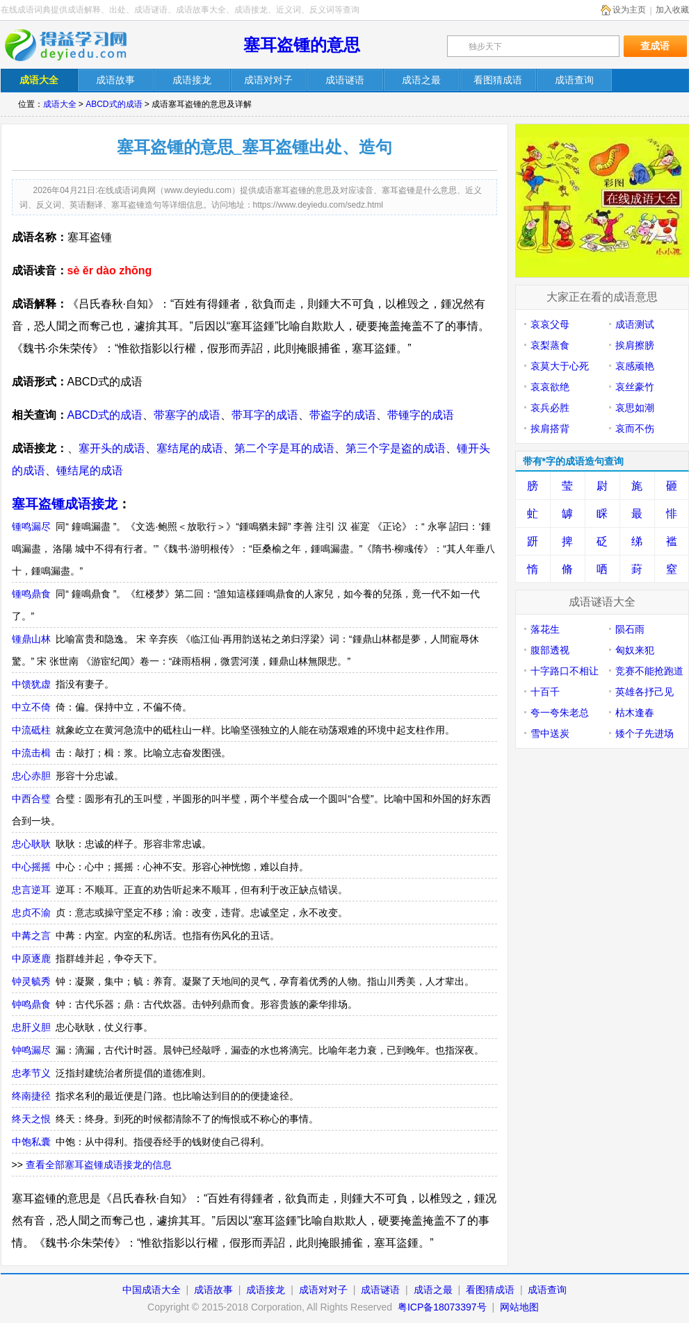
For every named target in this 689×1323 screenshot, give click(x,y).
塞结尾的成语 (189, 448)
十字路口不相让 (564, 670)
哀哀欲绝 (549, 386)
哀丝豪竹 (634, 386)
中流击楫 (31, 752)
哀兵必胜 (549, 407)
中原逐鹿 (31, 958)
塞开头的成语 (112, 448)
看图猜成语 (490, 1289)
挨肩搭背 (549, 428)
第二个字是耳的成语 (284, 448)
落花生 (545, 629)
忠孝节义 (31, 1073)
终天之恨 (31, 1118)
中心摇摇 (31, 866)
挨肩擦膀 (634, 345)
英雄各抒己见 (644, 691)
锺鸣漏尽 (31, 526)
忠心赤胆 (31, 775)
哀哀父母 (549, 324)
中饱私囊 (31, 1141)
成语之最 (433, 1289)
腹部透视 (549, 650)
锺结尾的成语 (89, 470)
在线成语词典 (75, 45)
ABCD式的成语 (114, 104)
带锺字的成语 (420, 415)
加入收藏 (672, 10)
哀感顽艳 (634, 366)
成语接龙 (265, 1289)
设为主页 (629, 10)
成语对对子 (323, 1289)
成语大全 (59, 104)
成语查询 (547, 1289)
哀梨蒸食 (549, 345)
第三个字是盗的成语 (396, 448)
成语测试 (634, 324)
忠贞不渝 (31, 912)
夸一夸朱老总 (559, 712)
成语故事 (213, 1289)
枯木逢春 (634, 712)
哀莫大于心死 (559, 366)
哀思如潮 (634, 407)
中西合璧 (31, 798)
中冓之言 (31, 935)
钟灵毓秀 (31, 981)
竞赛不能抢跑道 (649, 670)
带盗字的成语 (342, 415)
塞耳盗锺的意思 (301, 44)
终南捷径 (31, 1095)
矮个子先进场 (644, 733)
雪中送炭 (549, 733)
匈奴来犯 (634, 650)
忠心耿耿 (31, 843)
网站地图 (519, 1307)
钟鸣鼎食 (31, 1004)
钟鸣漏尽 (31, 1050)
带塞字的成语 (187, 415)
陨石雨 (630, 629)
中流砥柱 (31, 729)
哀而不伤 (634, 428)
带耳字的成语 (265, 415)
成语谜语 (380, 1289)
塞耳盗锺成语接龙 (64, 504)
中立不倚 (31, 707)
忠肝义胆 (31, 1027)
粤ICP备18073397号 (443, 1307)
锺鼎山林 (31, 638)
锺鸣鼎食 (31, 593)
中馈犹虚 (31, 684)
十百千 (545, 691)
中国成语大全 (151, 1289)
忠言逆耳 (31, 889)
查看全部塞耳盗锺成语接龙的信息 (99, 1164)
